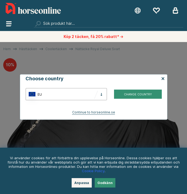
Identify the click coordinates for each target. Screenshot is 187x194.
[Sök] (109, 23)
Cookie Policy (93, 171)
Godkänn (105, 183)
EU (40, 94)
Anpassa (81, 183)
